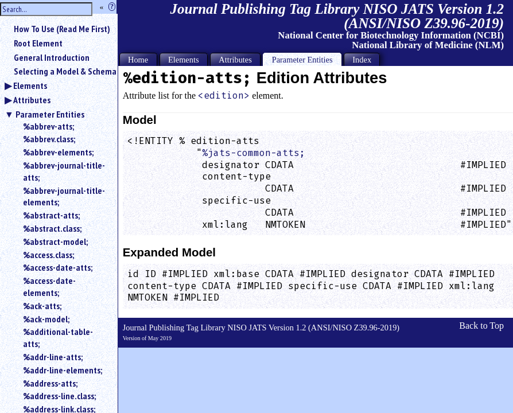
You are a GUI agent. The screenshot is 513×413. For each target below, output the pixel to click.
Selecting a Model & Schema (65, 71)
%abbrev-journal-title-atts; (64, 171)
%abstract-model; (55, 241)
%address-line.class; (59, 396)
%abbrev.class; (49, 139)
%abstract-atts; (51, 215)
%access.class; (48, 254)
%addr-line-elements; (62, 370)
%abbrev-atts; (48, 126)
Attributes (31, 100)
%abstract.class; (52, 228)
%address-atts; (50, 383)
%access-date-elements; (49, 286)
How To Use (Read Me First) (62, 28)
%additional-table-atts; (58, 337)
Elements (30, 85)
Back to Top (481, 325)
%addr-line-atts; (53, 357)
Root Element (38, 43)
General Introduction (52, 57)
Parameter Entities (49, 114)
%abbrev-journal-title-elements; (64, 196)
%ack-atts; (42, 305)
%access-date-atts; (57, 267)
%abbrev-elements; (58, 152)
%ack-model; (46, 319)
